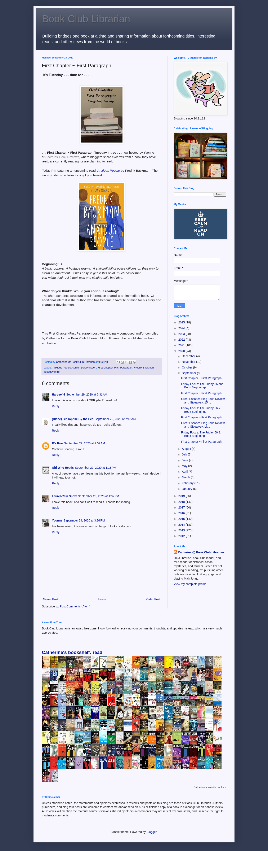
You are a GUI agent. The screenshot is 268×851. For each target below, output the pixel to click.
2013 (182, 530)
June (185, 460)
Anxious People (62, 367)
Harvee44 (58, 394)
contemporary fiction (84, 367)
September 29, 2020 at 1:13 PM (95, 467)
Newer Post (50, 599)
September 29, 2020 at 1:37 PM (98, 496)
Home (102, 599)
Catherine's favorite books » (209, 787)
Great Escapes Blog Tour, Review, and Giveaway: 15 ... (203, 400)
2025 (182, 322)
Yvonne (57, 520)
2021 (182, 345)
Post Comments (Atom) (75, 606)
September (189, 373)
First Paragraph (123, 367)
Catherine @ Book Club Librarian (201, 552)
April (185, 471)
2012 (182, 536)
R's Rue (57, 443)
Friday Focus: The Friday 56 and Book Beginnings (202, 385)
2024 (182, 328)
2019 (182, 496)
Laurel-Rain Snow (64, 496)
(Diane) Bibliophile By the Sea (72, 419)
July (185, 454)
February (188, 483)
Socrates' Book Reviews (62, 157)
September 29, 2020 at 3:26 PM (84, 520)
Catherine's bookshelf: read (72, 652)
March (186, 477)
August (187, 448)
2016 (182, 513)
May (185, 466)
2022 (182, 339)
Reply (55, 406)
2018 (182, 501)
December (189, 356)
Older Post (153, 599)
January (187, 488)
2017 (182, 507)
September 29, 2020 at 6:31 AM (86, 394)
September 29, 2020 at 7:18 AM (115, 419)
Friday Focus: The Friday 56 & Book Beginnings (200, 409)
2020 (182, 351)
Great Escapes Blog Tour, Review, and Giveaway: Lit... (203, 424)
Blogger (151, 832)
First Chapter (105, 367)
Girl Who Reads (63, 467)
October (187, 367)
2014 (182, 524)
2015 (182, 518)
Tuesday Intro (52, 371)
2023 (182, 334)
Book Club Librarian (86, 18)
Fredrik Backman (144, 367)
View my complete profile (190, 584)
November (189, 361)
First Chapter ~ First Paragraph (201, 378)
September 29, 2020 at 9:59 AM (84, 443)
